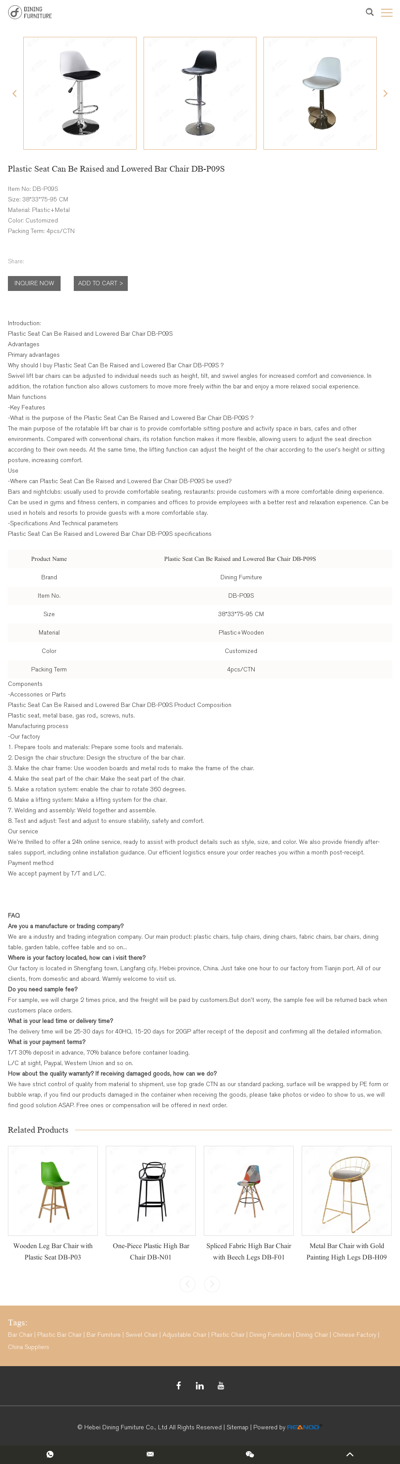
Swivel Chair (142, 1334)
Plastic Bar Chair (59, 1334)
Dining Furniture (270, 1334)
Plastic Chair (228, 1334)
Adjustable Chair (184, 1334)
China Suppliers (28, 1347)
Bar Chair (20, 1334)
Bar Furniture (103, 1334)
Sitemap (238, 1427)
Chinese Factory (354, 1334)
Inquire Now (34, 283)
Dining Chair (312, 1334)
